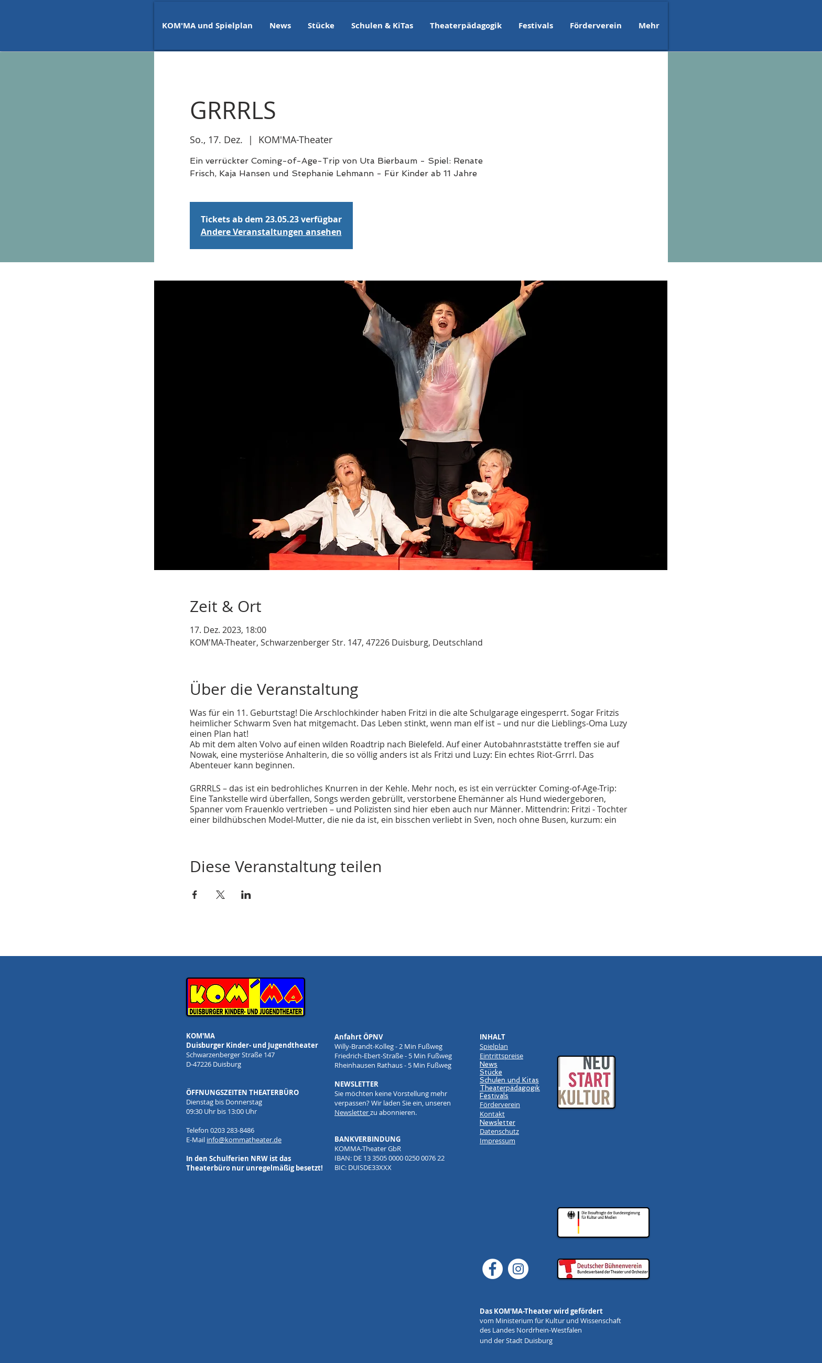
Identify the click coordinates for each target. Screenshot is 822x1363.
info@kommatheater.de (244, 1139)
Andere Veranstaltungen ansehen (271, 232)
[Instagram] (518, 1269)
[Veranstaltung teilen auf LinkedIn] (246, 894)
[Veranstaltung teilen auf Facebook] (195, 894)
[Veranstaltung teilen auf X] (220, 894)
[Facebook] (492, 1269)
